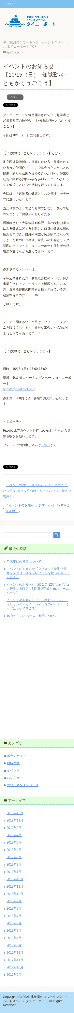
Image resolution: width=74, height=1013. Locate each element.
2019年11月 (15, 820)
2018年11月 (15, 886)
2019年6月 (14, 842)
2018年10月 (15, 894)
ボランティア (16, 755)
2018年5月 (14, 930)
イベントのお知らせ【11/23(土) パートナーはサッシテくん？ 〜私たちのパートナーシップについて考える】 (38, 604)
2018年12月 (15, 879)
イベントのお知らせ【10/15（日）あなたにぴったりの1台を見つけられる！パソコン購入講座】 (35, 490)
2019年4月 (14, 849)
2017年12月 (15, 952)
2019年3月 (14, 857)
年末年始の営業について (24, 561)
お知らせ (13, 777)
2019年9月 (14, 827)
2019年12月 (15, 813)
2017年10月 (15, 967)
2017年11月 (15, 960)
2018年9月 (14, 901)
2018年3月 (14, 945)
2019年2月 (14, 864)
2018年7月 (14, 916)
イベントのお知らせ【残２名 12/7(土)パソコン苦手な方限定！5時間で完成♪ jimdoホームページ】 (38, 589)
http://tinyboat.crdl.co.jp (19, 389)
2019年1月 (14, 872)
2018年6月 (14, 923)
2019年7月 (14, 835)
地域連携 (13, 763)
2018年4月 (14, 938)
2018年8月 (14, 908)
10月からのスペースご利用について (32, 616)
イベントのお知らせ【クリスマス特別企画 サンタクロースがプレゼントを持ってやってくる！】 (38, 573)
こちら (56, 430)
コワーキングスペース (22, 785)
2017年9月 (14, 974)
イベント (15, 97)
